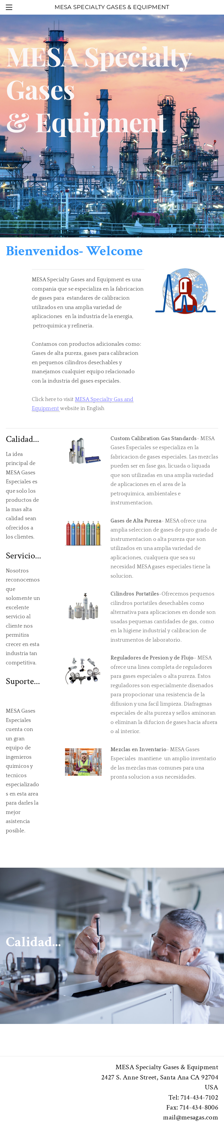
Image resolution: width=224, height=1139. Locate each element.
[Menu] (10, 7)
